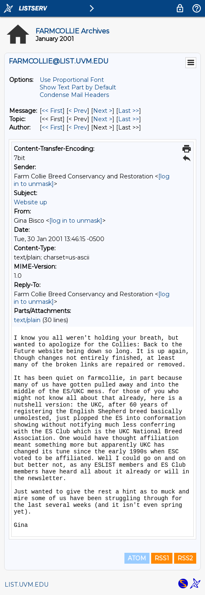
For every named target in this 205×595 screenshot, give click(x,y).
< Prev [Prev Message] (77, 110)
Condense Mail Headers (74, 95)
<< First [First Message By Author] (52, 127)
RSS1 (161, 558)
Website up (30, 202)
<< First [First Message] (52, 110)
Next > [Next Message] (102, 110)
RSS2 (185, 558)
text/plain (27, 320)
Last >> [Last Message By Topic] (128, 119)
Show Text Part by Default (78, 87)
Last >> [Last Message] (128, 110)
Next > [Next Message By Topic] (102, 119)
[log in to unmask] (75, 220)
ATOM (137, 558)
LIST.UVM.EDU (26, 584)
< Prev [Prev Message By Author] (77, 127)
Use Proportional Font (72, 80)
